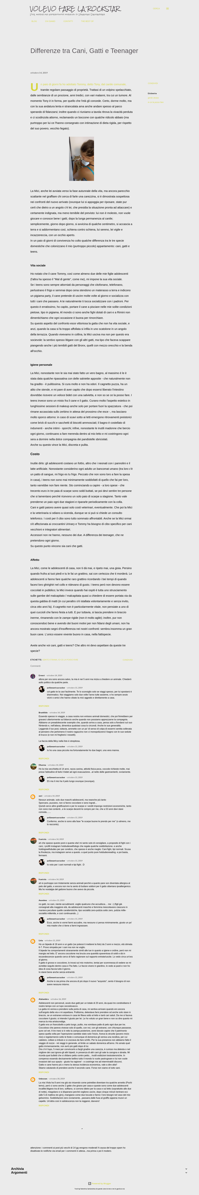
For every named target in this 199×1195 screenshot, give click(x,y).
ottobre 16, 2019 (58, 999)
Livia (41, 940)
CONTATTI (66, 21)
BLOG (32, 21)
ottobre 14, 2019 (54, 675)
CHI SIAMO (48, 21)
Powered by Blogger (99, 1183)
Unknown (43, 1078)
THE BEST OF (85, 21)
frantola (42, 839)
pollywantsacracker (56, 687)
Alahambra (44, 999)
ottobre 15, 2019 (75, 687)
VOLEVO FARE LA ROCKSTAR (75, 8)
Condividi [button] (153, 83)
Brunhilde (43, 712)
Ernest (42, 675)
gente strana (153, 98)
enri (40, 796)
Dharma (42, 765)
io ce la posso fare (156, 102)
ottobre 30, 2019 (57, 1078)
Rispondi (44, 706)
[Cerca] (156, 8)
